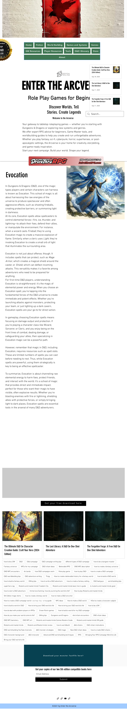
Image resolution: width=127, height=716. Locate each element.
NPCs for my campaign (29, 567)
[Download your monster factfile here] (63, 655)
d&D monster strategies (45, 630)
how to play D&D (80, 571)
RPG (79, 635)
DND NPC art (27, 620)
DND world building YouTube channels (18, 630)
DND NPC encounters (12, 571)
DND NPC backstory (11, 620)
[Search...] (104, 114)
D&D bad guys (99, 581)
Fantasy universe (10, 567)
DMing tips (32, 581)
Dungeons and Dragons (59, 615)
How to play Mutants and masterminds (88, 591)
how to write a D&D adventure (51, 581)
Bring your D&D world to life (14, 640)
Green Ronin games (46, 611)
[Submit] (63, 679)
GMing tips (43, 615)
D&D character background (14, 635)
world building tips (114, 581)
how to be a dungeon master (104, 562)
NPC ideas (59, 601)
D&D (21, 562)
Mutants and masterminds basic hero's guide (69, 586)
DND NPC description (82, 567)
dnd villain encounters (81, 615)
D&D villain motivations (95, 625)
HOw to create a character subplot (103, 601)
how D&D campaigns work (44, 571)
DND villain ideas (99, 615)
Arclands (27, 571)
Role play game (64, 571)
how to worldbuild (63, 625)
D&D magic (62, 630)
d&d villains (78, 625)
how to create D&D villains (100, 630)
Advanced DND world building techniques (59, 635)
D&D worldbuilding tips (12, 576)
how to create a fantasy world (36, 596)
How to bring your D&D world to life (71, 606)
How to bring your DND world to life (41, 606)
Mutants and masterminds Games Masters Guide (54, 620)
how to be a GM (93, 606)
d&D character (33, 635)
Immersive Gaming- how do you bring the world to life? (50, 591)
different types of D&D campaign (77, 562)
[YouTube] (65, 698)
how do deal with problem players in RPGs (19, 611)
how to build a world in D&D (14, 606)
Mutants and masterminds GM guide (90, 620)
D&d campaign (32, 562)
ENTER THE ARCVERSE (62, 86)
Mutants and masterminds (13, 625)
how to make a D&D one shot (61, 596)
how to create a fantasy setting (78, 581)
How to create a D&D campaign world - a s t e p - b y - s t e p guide (28, 601)
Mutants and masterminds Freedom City (33, 586)
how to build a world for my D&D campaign (74, 611)
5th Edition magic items (12, 596)
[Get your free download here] (63, 503)
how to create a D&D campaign (102, 571)
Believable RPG (64, 567)
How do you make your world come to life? (19, 615)
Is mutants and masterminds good (102, 586)
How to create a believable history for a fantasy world (73, 576)
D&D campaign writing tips (51, 562)
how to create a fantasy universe (106, 567)
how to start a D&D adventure (15, 591)
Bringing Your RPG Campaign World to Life (101, 635)
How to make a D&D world (76, 601)
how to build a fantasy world (14, 581)
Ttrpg (48, 576)
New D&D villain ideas (78, 630)
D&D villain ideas (48, 567)
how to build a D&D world (106, 576)
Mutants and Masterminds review (40, 625)
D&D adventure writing (33, 576)
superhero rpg (9, 586)
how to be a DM (9, 562)
